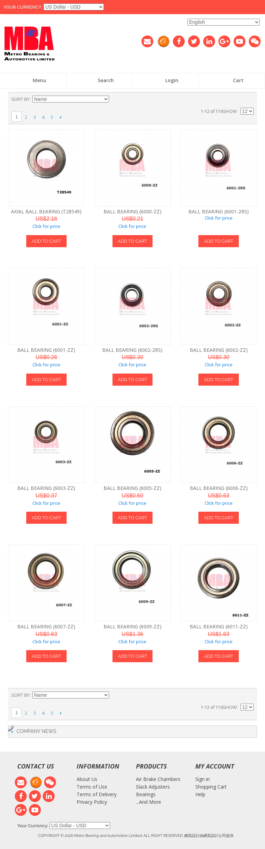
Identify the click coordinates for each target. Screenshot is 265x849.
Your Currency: (22, 7)
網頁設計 (191, 835)
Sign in (202, 779)
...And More (148, 802)
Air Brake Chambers (158, 779)
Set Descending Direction (115, 99)
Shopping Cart (211, 786)
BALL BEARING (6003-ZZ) (46, 488)
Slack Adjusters (153, 786)
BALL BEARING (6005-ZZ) (132, 488)
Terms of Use (92, 786)
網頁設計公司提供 (218, 835)
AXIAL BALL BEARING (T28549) (46, 211)
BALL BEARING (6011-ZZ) (219, 626)
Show (230, 111)
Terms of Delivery (97, 794)
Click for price (46, 226)
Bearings (146, 794)
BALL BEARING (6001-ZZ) (46, 350)
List (248, 99)
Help (200, 794)
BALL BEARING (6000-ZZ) (132, 211)
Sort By (20, 99)
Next (60, 117)
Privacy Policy (92, 802)
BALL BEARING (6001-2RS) (218, 211)
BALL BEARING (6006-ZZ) (219, 488)
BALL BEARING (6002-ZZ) (219, 350)
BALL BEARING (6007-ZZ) (46, 626)
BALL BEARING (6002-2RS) (132, 350)
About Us (87, 779)
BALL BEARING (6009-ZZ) (132, 626)
